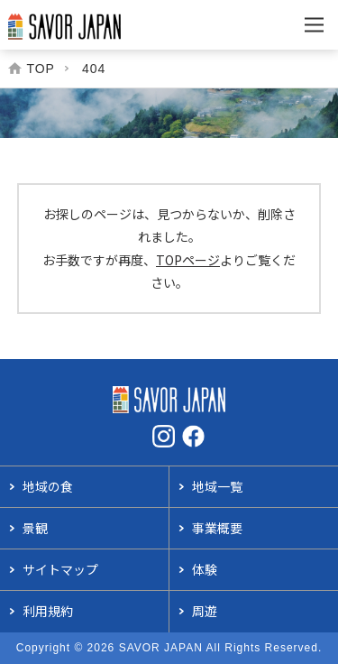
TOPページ (188, 260)
